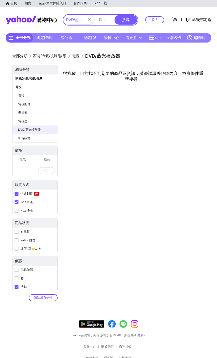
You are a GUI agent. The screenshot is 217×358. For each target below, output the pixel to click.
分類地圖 (151, 348)
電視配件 (24, 104)
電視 (18, 87)
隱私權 (135, 348)
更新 (140, 340)
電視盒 (22, 121)
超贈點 (196, 38)
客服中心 (66, 348)
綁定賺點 (44, 38)
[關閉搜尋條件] (89, 20)
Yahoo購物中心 (31, 20)
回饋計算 (89, 38)
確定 (46, 170)
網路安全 (119, 348)
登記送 (66, 38)
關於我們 (83, 348)
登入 (154, 20)
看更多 (134, 38)
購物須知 (101, 348)
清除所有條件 (43, 297)
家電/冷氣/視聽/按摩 (29, 78)
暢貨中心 (111, 38)
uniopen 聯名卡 (165, 38)
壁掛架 (22, 112)
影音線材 (24, 138)
